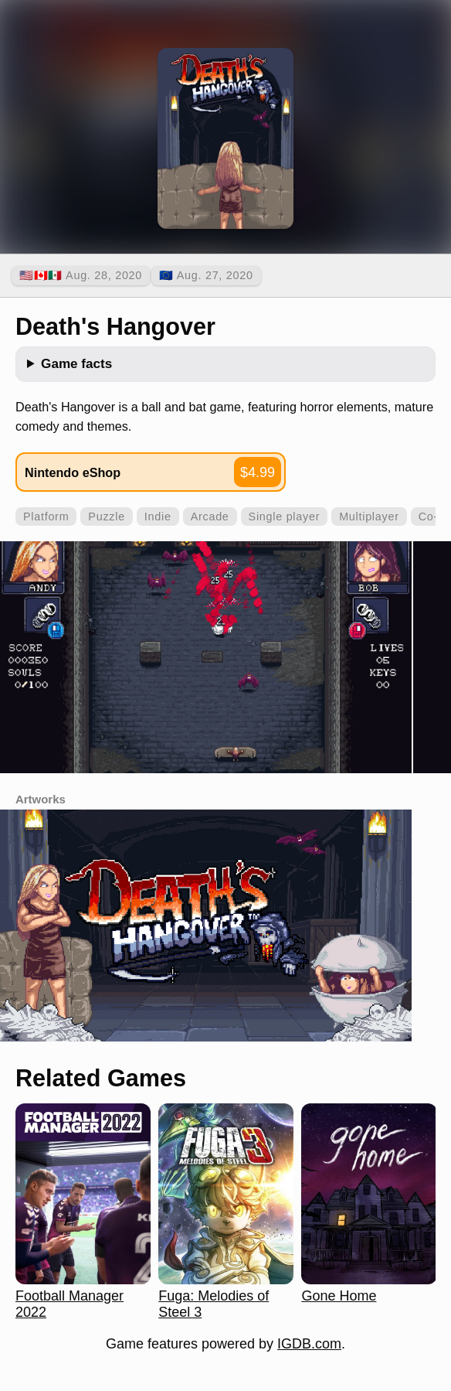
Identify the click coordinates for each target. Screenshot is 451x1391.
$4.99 (257, 472)
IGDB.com (309, 1344)
